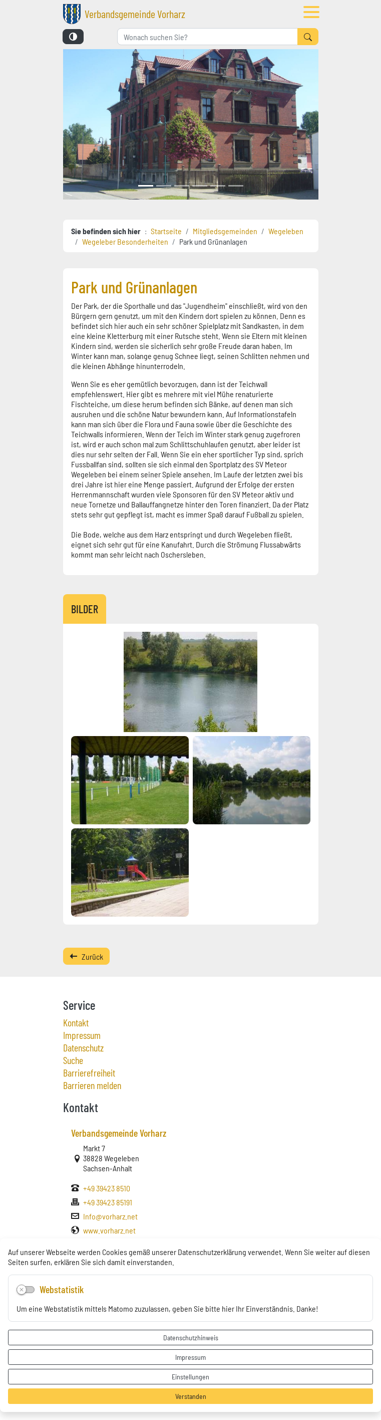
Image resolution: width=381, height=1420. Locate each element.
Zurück (86, 956)
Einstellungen (190, 1376)
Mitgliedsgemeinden (225, 231)
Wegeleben (285, 231)
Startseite (166, 231)
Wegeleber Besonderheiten (125, 241)
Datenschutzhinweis (190, 1337)
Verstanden (190, 1395)
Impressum (190, 1356)
